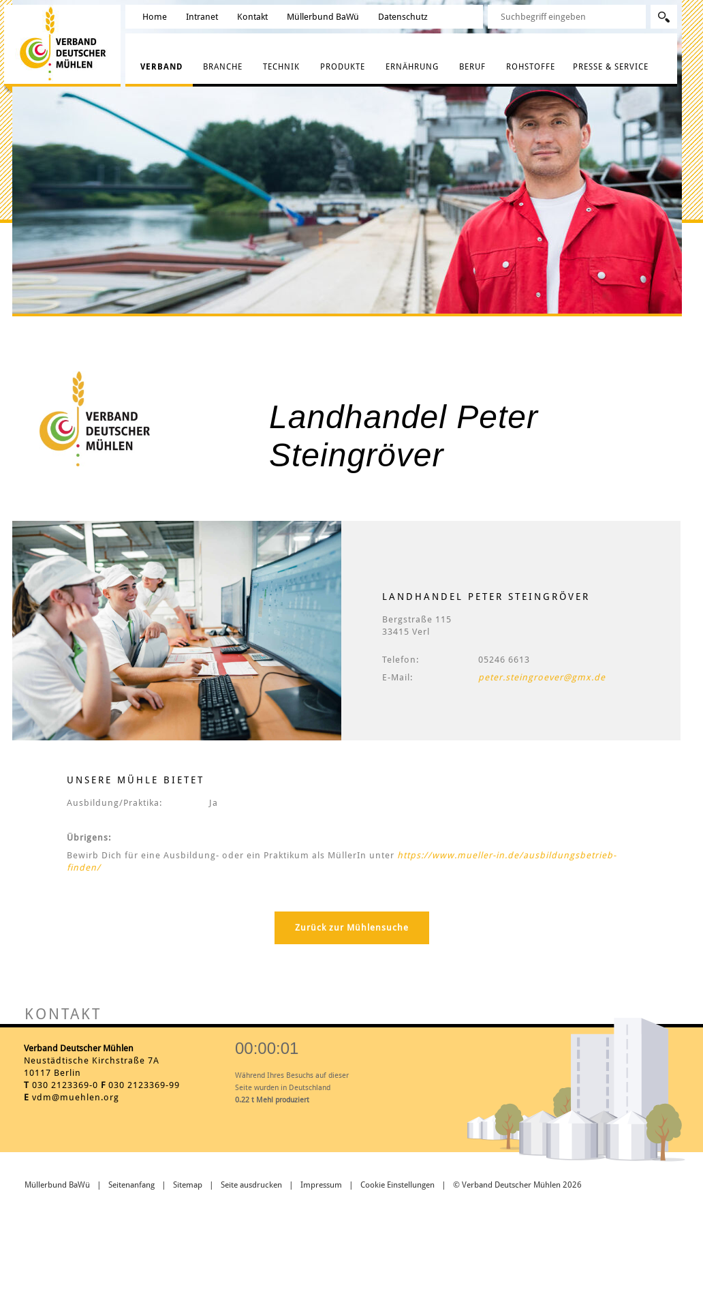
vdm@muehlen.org (75, 1097)
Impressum (321, 1185)
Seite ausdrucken (251, 1185)
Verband (161, 67)
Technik (281, 67)
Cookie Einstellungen (397, 1185)
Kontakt (252, 17)
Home (154, 17)
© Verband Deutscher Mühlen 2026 (517, 1185)
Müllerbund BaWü (323, 17)
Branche (223, 67)
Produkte (342, 67)
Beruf (472, 67)
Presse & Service (611, 67)
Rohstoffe (530, 67)
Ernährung (412, 67)
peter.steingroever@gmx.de (542, 677)
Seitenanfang (131, 1185)
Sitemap (187, 1185)
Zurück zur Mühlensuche (352, 927)
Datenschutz (403, 17)
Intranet (202, 17)
